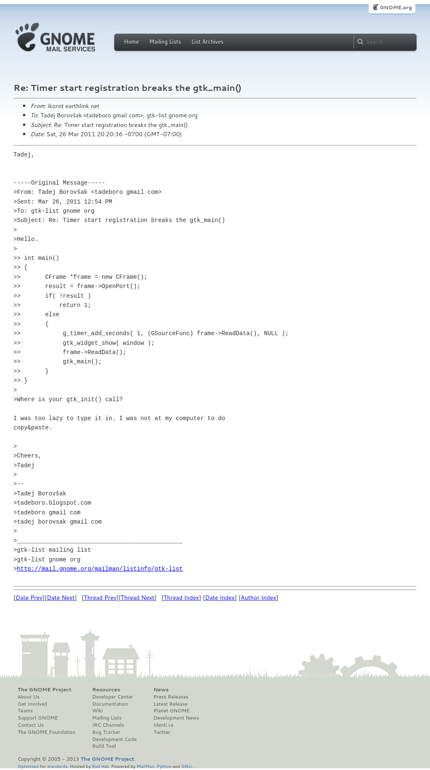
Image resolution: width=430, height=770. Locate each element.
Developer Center (112, 696)
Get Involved (32, 704)
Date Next (60, 597)
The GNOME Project (44, 689)
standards (57, 766)
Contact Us (31, 725)
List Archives (207, 41)
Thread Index (181, 597)
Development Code (114, 739)
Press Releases (170, 696)
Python (164, 766)
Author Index (258, 597)
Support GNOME (38, 717)
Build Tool (104, 746)
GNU (186, 766)
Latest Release (170, 704)
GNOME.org (396, 7)
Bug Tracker (106, 732)
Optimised (28, 766)
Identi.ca (163, 725)
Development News (176, 717)
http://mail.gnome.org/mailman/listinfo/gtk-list (100, 569)
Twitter (161, 732)
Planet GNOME (171, 710)
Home (131, 41)
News (160, 689)
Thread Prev (100, 597)
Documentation (110, 704)
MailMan (145, 766)
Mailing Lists (165, 41)
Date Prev (29, 597)
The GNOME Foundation (47, 732)
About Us (28, 696)
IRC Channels (108, 725)
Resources (106, 689)
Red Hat (100, 766)
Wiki (97, 710)
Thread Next (138, 597)
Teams (25, 710)
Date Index (220, 597)
